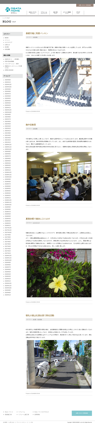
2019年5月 (8, 188)
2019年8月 (8, 181)
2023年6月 (8, 96)
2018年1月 (8, 225)
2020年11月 (8, 147)
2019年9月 (8, 179)
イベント (7, 40)
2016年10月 (8, 260)
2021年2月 (8, 140)
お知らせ (7, 44)
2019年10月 (8, 177)
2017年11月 (8, 230)
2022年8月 (8, 117)
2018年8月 (8, 209)
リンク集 (31, 422)
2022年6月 (8, 121)
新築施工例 (8, 414)
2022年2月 (8, 128)
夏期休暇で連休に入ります (38, 219)
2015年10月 (8, 288)
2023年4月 (8, 100)
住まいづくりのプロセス (41, 412)
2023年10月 (8, 87)
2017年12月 (8, 228)
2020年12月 (8, 144)
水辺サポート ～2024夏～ (12, 59)
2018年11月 (8, 202)
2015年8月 (8, 292)
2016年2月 (8, 278)
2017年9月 (8, 235)
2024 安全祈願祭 (9, 61)
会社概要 (5, 422)
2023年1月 (8, 107)
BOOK (6, 38)
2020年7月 (8, 156)
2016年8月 (8, 265)
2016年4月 (8, 274)
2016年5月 (8, 271)
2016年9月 (8, 262)
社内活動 (35, 37)
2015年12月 (8, 283)
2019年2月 (8, 195)
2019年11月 (8, 174)
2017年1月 (8, 253)
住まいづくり (9, 412)
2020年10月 (8, 149)
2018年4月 (8, 218)
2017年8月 (8, 237)
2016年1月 (8, 281)
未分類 (34, 319)
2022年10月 (8, 112)
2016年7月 (8, 267)
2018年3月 (8, 221)
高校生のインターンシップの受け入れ (13, 67)
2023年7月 (8, 93)
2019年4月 (8, 191)
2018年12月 (8, 200)
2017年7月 (8, 239)
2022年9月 (8, 114)
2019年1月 (8, 198)
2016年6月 (8, 269)
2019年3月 (8, 193)
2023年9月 (8, 89)
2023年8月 (8, 91)
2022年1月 (8, 130)
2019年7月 (8, 184)
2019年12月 (8, 172)
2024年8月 (8, 80)
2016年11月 (8, 258)
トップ (4, 18)
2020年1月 (8, 170)
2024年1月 (8, 82)
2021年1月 (8, 142)
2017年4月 (8, 246)
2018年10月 (8, 204)
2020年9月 (8, 151)
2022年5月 (8, 124)
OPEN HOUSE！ (9, 70)
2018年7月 (8, 211)
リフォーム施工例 (23, 414)
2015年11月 (8, 285)
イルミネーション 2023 (12, 63)
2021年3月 (8, 137)
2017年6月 (8, 241)
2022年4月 (8, 126)
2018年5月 (8, 216)
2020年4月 (8, 163)
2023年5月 (8, 98)
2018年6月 (8, 214)
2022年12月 (8, 110)
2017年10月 (8, 232)
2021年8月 (8, 133)
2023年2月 (8, 105)
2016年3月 (8, 276)
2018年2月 (8, 223)
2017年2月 (8, 251)
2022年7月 (8, 119)
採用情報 (37, 414)
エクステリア (36, 222)
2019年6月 (8, 186)
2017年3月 (8, 248)
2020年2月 (8, 167)
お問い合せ (11, 422)
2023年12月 (8, 84)
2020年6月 (8, 158)
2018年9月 (8, 207)
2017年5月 (8, 244)
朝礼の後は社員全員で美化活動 (40, 315)
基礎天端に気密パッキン (37, 33)
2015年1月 (8, 295)
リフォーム (21, 412)
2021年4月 (8, 135)
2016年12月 (8, 255)
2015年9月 (8, 290)
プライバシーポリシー (21, 422)
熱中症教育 (31, 125)
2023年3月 (8, 103)
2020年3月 (8, 165)
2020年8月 (8, 154)
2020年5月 (8, 161)
